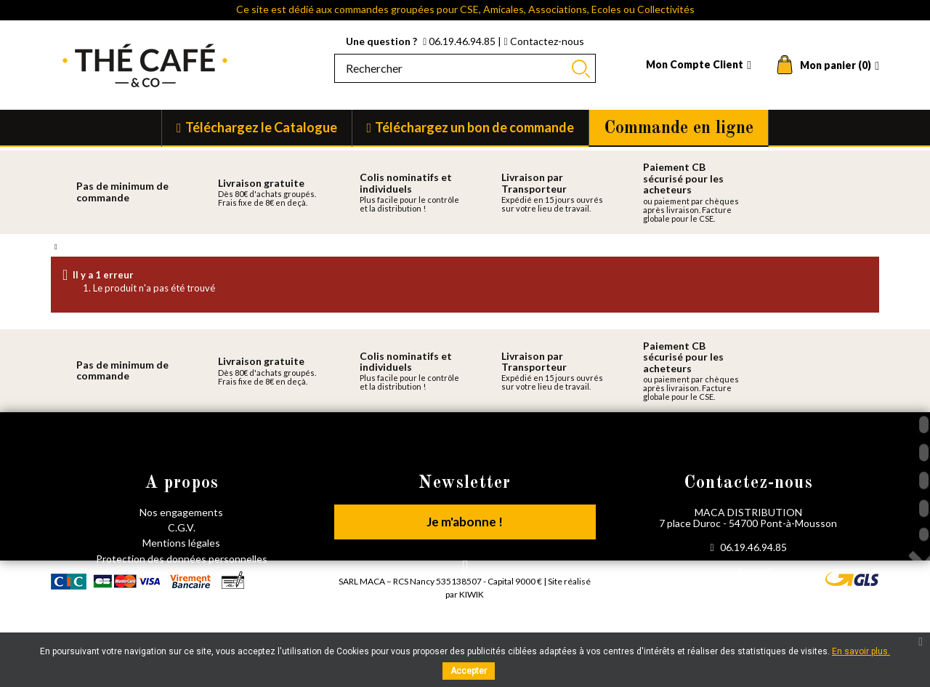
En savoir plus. (861, 651)
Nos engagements (181, 512)
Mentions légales (181, 543)
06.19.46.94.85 (460, 41)
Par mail (748, 572)
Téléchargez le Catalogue (261, 127)
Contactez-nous (543, 41)
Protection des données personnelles (181, 559)
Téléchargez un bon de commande (474, 127)
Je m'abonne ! (465, 523)
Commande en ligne (678, 128)
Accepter (468, 671)
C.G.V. (181, 527)
